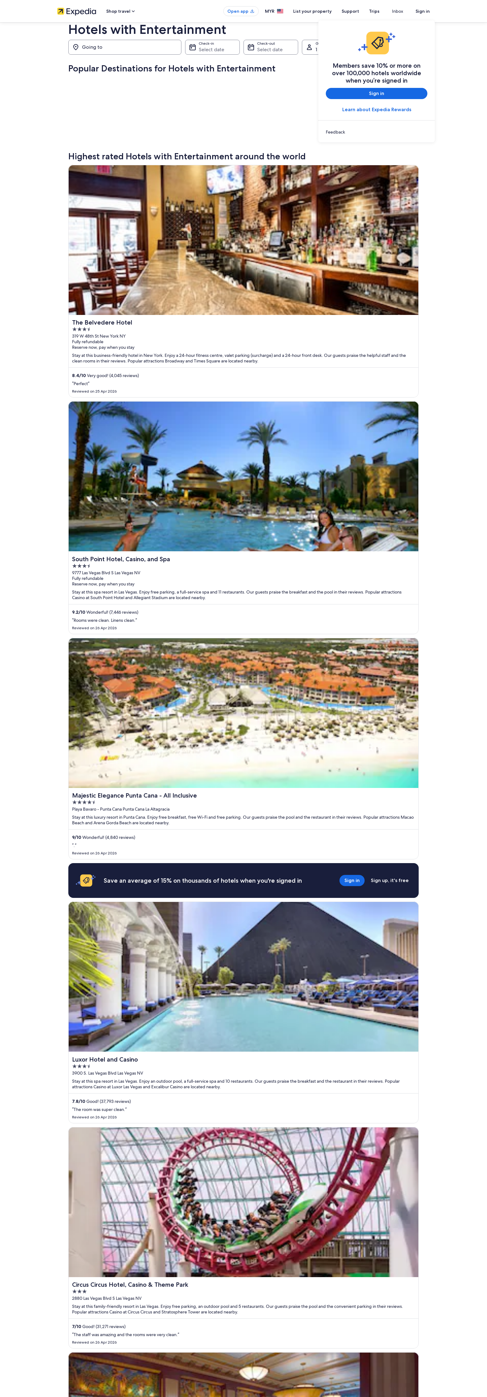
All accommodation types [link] (175, 1312)
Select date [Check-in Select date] (211, 49)
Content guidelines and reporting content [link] (285, 1292)
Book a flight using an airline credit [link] (375, 1282)
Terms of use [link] (260, 1272)
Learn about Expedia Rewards (376, 109)
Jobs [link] (61, 1262)
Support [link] (353, 1252)
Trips (385, 11)
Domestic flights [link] (167, 1292)
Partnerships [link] (67, 1282)
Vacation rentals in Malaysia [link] (176, 1272)
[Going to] (124, 47)
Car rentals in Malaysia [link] (171, 1302)
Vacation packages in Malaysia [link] (178, 1282)
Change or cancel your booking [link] (372, 1262)
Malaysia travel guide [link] (171, 1252)
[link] (376, 132)
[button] (243, 1100)
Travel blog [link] (162, 1322)
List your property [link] (72, 1272)
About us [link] (64, 1252)
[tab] (114, 1124)
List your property (323, 11)
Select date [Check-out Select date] (270, 49)
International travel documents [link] (372, 1292)
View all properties (243, 1053)
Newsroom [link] (66, 1292)
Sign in (423, 11)
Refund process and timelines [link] (371, 1272)
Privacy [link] (256, 1252)
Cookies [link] (256, 1262)
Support (361, 11)
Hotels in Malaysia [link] (168, 1262)
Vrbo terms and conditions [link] (272, 1282)
